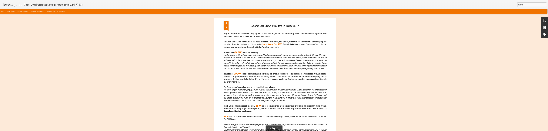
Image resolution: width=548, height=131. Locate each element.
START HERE (10, 11)
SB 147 (226, 71)
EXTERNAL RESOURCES (37, 11)
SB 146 (259, 61)
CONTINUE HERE (22, 11)
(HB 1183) (237, 29)
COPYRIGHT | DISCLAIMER (56, 11)
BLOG (3, 11)
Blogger (288, 129)
